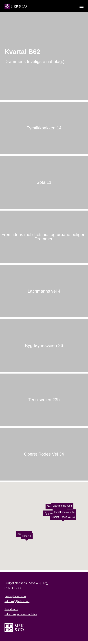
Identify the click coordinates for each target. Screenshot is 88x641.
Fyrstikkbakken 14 (64, 512)
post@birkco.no (15, 596)
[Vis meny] (81, 6)
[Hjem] (16, 6)
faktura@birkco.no (17, 601)
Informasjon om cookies (21, 614)
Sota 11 (26, 536)
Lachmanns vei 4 (62, 505)
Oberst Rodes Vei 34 (63, 516)
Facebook (11, 609)
